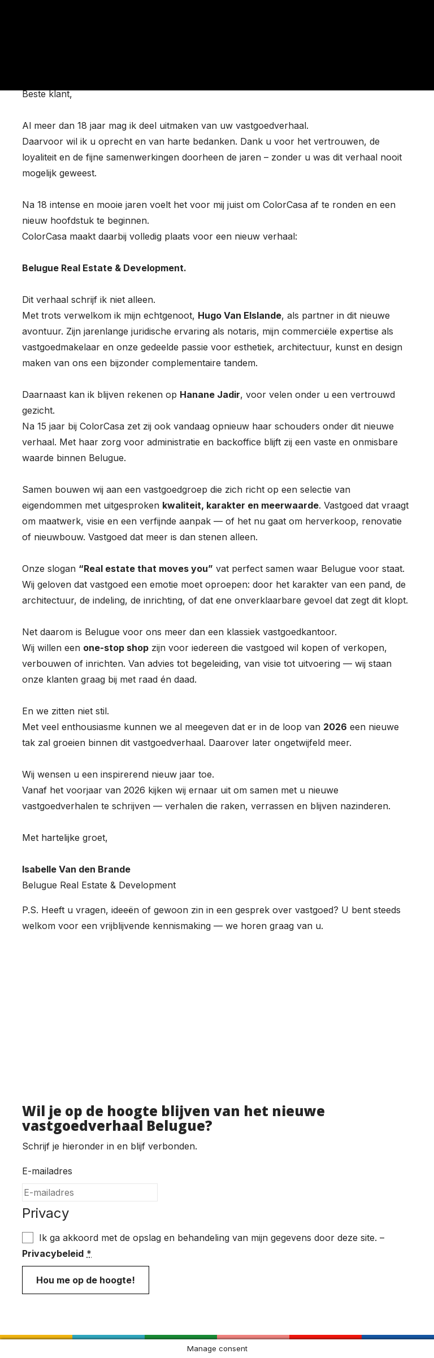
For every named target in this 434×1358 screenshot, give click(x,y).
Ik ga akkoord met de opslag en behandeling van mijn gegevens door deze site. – (203, 1245)
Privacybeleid (53, 1253)
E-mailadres (47, 1171)
